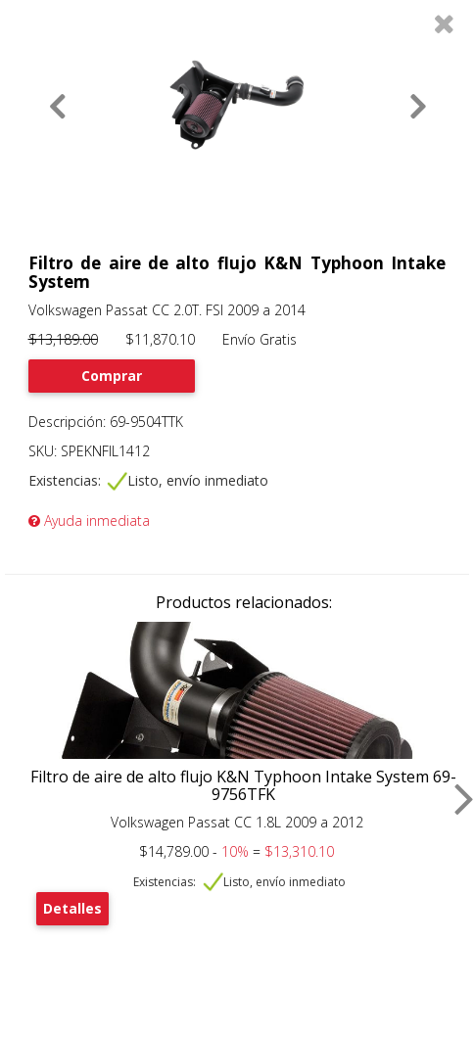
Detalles (72, 908)
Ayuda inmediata (89, 520)
